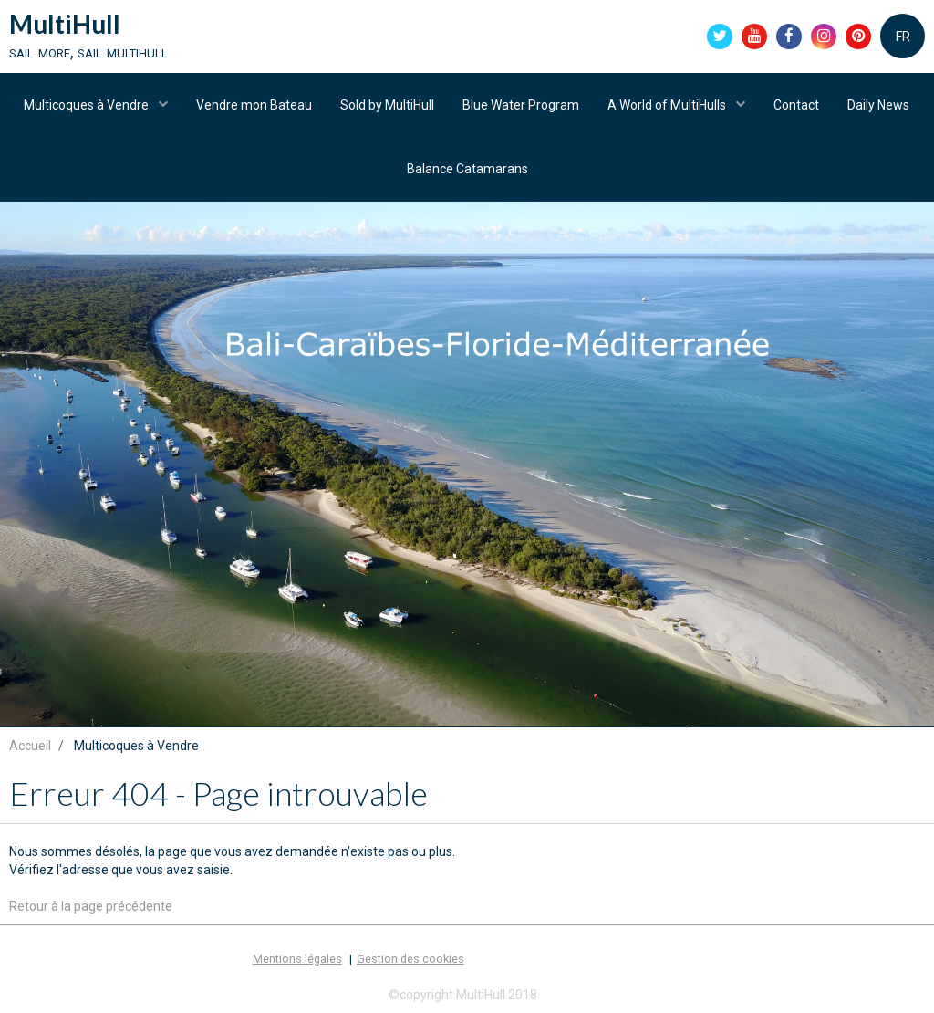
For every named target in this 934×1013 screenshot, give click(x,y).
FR (903, 36)
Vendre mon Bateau (254, 105)
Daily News (878, 105)
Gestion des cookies (410, 959)
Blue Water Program (520, 105)
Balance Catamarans (467, 169)
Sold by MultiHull (387, 105)
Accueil (30, 745)
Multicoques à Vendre (87, 105)
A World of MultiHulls (668, 105)
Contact (796, 105)
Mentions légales (297, 959)
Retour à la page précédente (90, 906)
